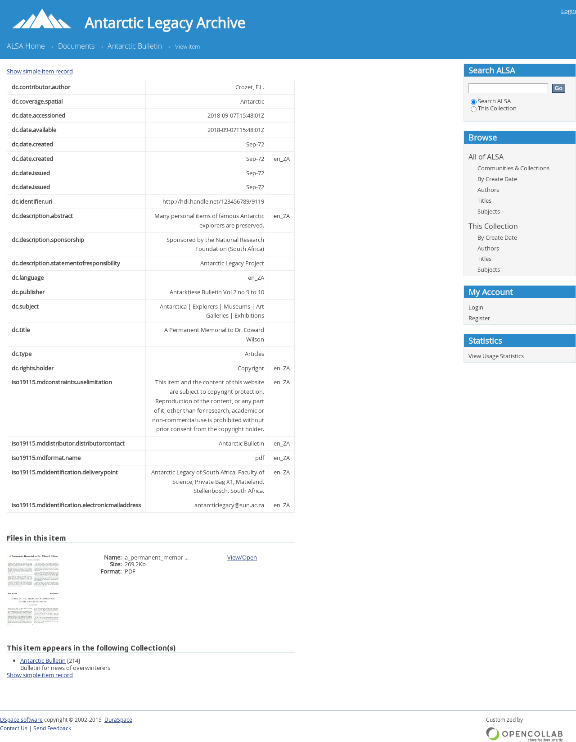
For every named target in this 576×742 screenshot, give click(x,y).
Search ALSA (491, 101)
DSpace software (21, 720)
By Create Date (497, 179)
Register (479, 318)
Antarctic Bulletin (135, 46)
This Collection (494, 108)
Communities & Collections (513, 168)
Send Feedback (52, 728)
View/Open (242, 557)
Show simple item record (40, 71)
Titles (484, 200)
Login (568, 11)
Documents (76, 46)
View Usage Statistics (496, 356)
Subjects (488, 211)
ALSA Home (26, 46)
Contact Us (13, 728)
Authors (488, 190)
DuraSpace (118, 720)
